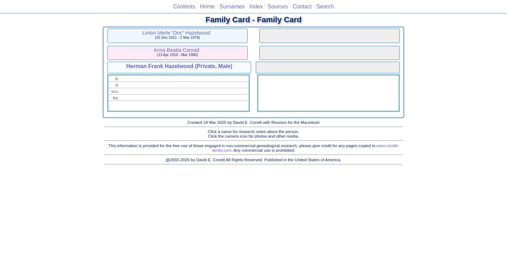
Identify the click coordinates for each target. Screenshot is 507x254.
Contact (302, 7)
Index (256, 7)
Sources (278, 7)
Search (325, 7)
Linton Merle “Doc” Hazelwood (176, 33)
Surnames (232, 7)
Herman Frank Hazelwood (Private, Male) (179, 66)
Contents (184, 7)
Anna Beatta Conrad (176, 50)
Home (207, 7)
